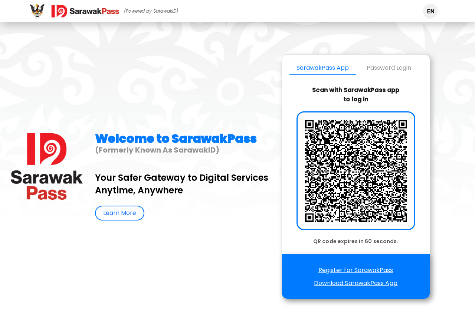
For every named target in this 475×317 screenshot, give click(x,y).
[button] (430, 11)
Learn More (119, 213)
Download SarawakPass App (355, 283)
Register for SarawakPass (355, 270)
